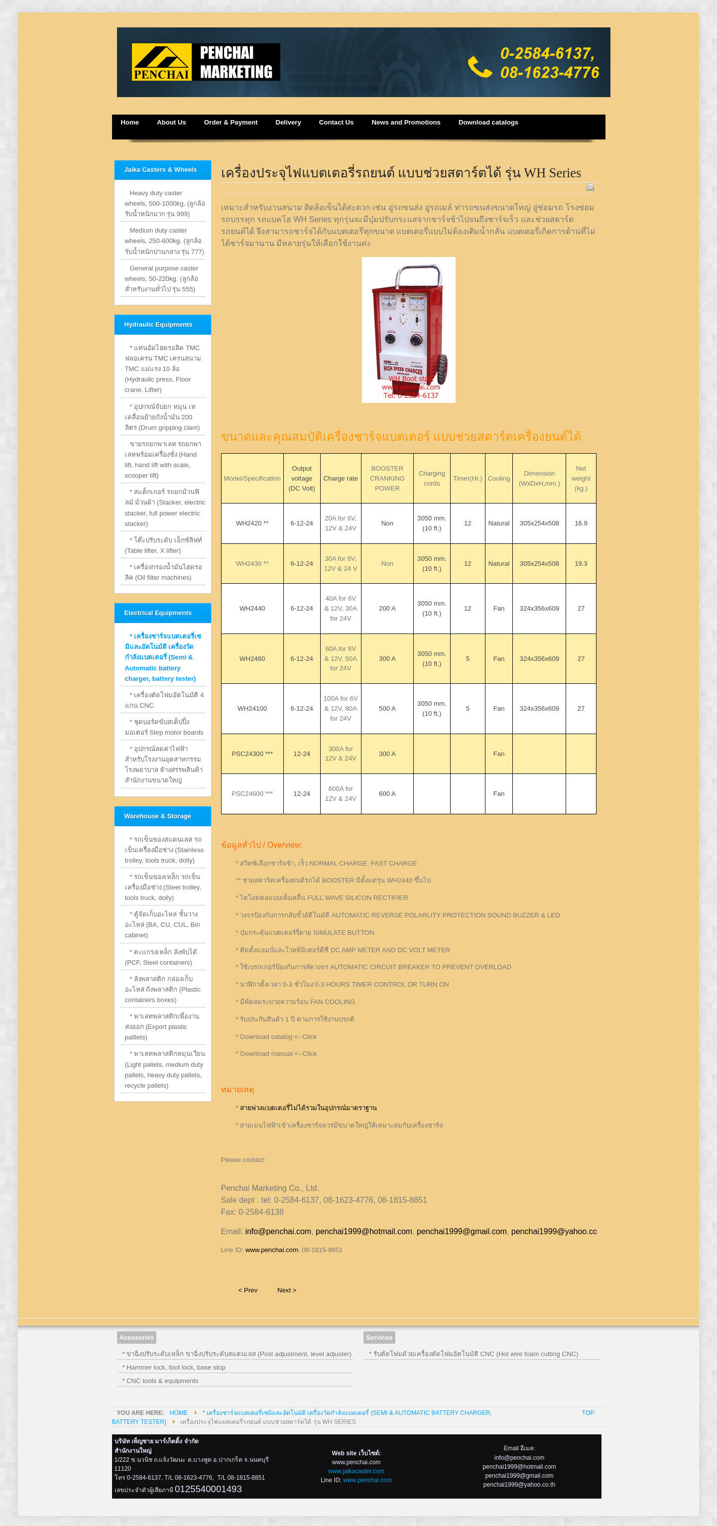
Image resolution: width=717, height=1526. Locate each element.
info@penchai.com (278, 1231)
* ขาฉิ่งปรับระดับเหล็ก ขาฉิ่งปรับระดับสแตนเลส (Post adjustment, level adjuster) (237, 1354)
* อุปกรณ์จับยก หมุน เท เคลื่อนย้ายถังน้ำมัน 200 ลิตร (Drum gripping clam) (162, 417)
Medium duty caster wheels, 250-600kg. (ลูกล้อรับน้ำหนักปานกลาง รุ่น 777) (165, 241)
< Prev (248, 1290)
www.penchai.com (271, 1250)
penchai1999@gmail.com (462, 1231)
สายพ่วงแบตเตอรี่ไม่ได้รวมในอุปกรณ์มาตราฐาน (308, 1108)
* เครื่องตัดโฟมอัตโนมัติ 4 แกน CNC (164, 700)
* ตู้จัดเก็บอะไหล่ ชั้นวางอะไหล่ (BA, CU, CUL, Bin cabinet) (162, 924)
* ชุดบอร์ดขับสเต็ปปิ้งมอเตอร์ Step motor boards (164, 727)
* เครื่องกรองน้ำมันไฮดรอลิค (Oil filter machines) (164, 572)
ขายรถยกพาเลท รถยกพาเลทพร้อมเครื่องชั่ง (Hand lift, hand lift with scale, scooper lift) (163, 459)
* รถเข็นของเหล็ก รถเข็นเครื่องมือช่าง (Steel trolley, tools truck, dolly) (163, 887)
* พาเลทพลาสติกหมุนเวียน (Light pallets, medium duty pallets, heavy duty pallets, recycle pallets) (165, 1069)
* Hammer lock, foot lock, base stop (174, 1367)
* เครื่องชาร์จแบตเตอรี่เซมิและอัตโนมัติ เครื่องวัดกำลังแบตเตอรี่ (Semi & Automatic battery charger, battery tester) (163, 657)
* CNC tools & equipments (160, 1381)
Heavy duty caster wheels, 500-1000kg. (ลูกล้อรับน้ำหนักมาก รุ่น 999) (165, 203)
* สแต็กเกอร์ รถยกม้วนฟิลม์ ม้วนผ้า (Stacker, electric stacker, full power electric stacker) (165, 507)
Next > (286, 1290)
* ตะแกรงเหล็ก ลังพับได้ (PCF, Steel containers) (161, 957)
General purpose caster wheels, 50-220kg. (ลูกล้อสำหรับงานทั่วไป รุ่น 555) (162, 278)
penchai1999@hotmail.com (364, 1231)
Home (179, 1412)
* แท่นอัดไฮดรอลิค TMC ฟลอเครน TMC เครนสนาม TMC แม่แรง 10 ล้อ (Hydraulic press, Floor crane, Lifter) (163, 368)
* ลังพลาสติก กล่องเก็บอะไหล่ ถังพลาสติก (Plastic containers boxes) (163, 989)
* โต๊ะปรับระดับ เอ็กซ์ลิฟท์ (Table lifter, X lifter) (163, 545)
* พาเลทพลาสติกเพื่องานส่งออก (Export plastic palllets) (162, 1027)
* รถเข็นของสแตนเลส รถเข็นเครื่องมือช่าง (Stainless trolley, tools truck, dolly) (164, 850)
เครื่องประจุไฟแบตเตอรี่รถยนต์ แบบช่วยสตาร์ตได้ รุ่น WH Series (401, 172)
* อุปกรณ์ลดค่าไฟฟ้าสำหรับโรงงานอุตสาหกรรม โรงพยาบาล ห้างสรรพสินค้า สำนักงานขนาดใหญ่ (164, 764)
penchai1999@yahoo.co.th (558, 1231)
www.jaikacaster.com (356, 1471)
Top (588, 1412)
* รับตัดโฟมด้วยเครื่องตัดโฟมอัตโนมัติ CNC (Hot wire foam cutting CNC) (474, 1354)
